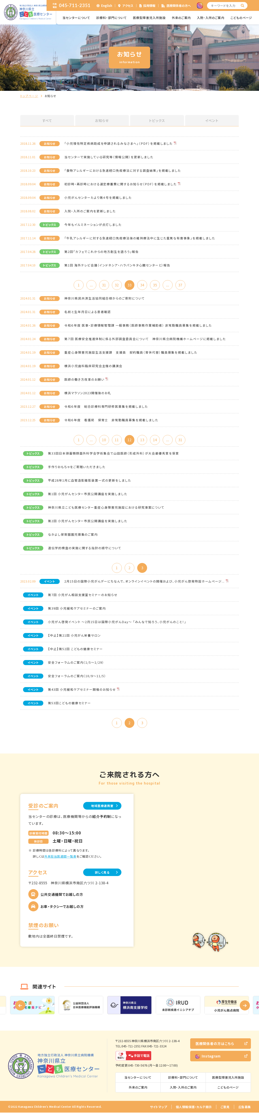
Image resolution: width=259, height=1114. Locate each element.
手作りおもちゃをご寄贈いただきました (76, 467)
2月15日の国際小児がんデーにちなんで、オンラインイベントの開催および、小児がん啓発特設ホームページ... (144, 582)
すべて (47, 120)
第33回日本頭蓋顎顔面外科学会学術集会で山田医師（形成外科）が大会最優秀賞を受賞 (113, 454)
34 (143, 285)
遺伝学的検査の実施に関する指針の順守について (84, 549)
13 (143, 440)
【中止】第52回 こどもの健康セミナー (75, 650)
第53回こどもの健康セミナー (69, 704)
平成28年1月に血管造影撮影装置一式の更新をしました (89, 481)
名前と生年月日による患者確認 (87, 312)
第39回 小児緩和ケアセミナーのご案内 (77, 609)
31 (103, 285)
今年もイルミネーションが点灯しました (93, 224)
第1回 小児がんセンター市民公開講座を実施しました (87, 495)
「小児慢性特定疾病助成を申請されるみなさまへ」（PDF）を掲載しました (118, 143)
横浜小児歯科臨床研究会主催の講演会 (93, 366)
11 (116, 440)
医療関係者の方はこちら (214, 1045)
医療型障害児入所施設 (149, 18)
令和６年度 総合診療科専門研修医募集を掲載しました (106, 407)
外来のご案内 (181, 18)
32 (116, 285)
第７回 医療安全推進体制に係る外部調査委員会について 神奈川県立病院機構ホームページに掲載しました (145, 339)
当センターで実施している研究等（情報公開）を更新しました (108, 157)
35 (156, 285)
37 (182, 285)
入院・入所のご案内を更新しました (90, 211)
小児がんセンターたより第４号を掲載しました (98, 197)
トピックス (157, 120)
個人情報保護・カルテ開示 (194, 1108)
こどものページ (241, 18)
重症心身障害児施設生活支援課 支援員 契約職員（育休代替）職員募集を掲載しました (130, 353)
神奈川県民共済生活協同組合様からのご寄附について (104, 299)
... (89, 285)
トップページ (29, 96)
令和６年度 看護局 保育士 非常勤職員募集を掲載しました (111, 420)
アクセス (127, 5)
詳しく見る (101, 874)
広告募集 (244, 1108)
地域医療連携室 (101, 807)
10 (103, 440)
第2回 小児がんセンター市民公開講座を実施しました (87, 522)
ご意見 (225, 1108)
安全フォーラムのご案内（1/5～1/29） (76, 663)
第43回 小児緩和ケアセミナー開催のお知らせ (82, 690)
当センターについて (76, 18)
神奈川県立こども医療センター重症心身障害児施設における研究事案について (106, 508)
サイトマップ (158, 1108)
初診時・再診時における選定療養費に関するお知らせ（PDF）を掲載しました (120, 184)
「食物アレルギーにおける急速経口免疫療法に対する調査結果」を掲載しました (122, 170)
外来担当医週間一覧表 (60, 858)
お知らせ (102, 120)
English (106, 5)
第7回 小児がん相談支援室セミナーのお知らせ (82, 596)
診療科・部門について (111, 18)
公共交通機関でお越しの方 (61, 895)
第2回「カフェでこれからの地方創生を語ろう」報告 (101, 251)
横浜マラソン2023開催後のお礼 (87, 393)
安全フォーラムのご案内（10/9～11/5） (77, 677)
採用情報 (149, 5)
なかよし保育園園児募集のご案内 (73, 535)
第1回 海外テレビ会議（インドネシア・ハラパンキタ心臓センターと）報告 (117, 265)
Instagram (208, 1057)
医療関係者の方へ (179, 5)
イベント (212, 120)
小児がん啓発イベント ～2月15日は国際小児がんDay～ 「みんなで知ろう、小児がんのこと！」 (117, 623)
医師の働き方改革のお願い (84, 380)
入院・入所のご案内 (210, 18)
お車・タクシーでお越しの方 (62, 908)
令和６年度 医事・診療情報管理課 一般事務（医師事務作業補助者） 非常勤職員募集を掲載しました (138, 326)
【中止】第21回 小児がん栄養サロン (74, 636)
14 (156, 440)
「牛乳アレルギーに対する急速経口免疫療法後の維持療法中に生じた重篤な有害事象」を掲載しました (139, 238)
